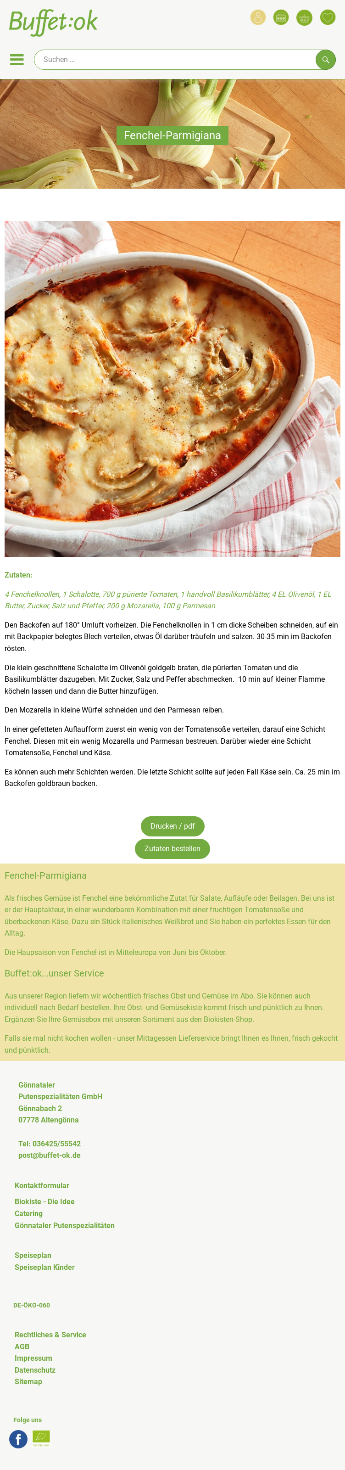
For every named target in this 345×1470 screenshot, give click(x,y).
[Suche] (185, 60)
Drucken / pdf (172, 826)
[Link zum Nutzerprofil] (258, 17)
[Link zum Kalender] (281, 17)
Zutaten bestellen (172, 848)
